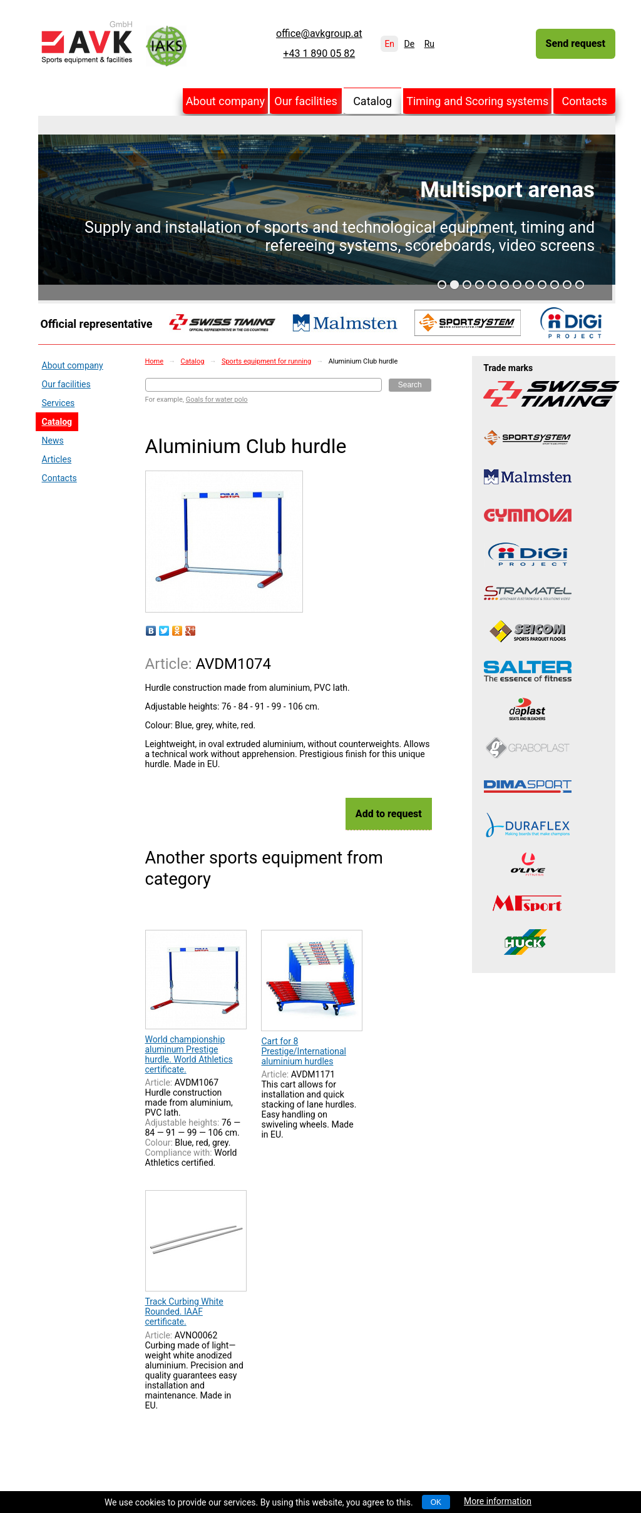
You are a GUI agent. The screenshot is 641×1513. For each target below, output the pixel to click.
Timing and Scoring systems (477, 101)
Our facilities (305, 101)
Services (58, 403)
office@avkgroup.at (319, 34)
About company (225, 101)
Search (410, 384)
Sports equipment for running (266, 361)
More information (497, 1501)
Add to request (389, 814)
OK (436, 1502)
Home (154, 361)
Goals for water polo (217, 399)
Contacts (584, 101)
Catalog (372, 101)
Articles (57, 459)
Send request (575, 43)
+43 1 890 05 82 (319, 54)
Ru (429, 44)
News (53, 441)
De (409, 44)
